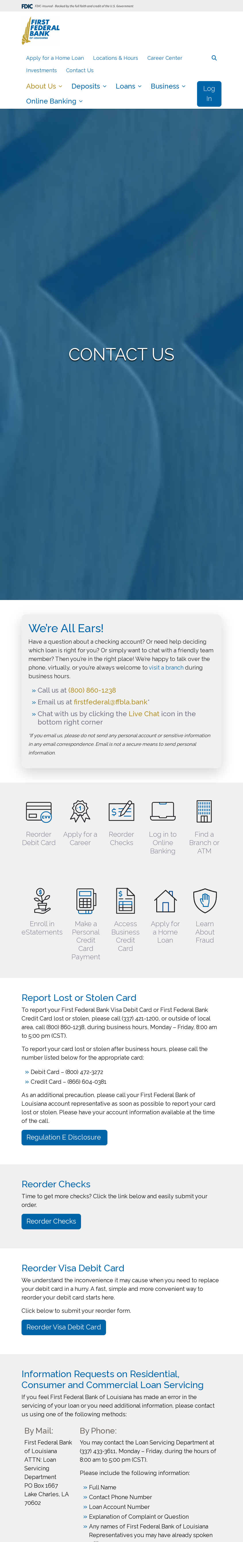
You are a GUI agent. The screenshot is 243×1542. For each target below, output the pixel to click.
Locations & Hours (115, 58)
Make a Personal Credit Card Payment (86, 940)
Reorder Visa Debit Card (63, 1327)
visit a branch (166, 667)
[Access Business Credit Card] (125, 913)
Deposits (87, 86)
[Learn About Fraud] (205, 913)
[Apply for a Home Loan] (165, 913)
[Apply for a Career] (80, 823)
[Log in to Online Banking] (162, 823)
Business (166, 86)
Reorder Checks (121, 838)
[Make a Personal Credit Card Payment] (86, 913)
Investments (41, 70)
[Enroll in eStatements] (42, 913)
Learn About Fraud (205, 932)
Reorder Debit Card (39, 838)
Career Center (164, 58)
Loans (126, 86)
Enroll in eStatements (42, 928)
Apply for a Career (80, 838)
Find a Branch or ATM (204, 842)
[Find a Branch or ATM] (204, 823)
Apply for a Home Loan (55, 58)
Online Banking (52, 101)
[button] (214, 58)
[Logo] (41, 31)
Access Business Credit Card (125, 936)
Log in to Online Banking (163, 842)
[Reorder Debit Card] (38, 823)
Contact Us (80, 70)
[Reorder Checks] (121, 823)
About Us (42, 86)
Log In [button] (209, 94)
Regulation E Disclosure (64, 1137)
